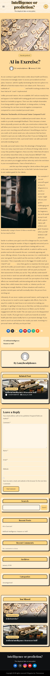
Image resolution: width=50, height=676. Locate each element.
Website (5, 469)
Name (5, 451)
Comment (7, 423)
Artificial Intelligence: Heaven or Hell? (21, 392)
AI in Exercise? (7, 526)
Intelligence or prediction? (25, 656)
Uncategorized (25, 55)
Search (25, 501)
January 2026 (7, 565)
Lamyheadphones (22, 68)
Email (5, 460)
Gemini (13, 264)
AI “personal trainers (17, 88)
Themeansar (40, 673)
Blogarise (30, 673)
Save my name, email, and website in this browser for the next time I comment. (25, 482)
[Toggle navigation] (3, 6)
